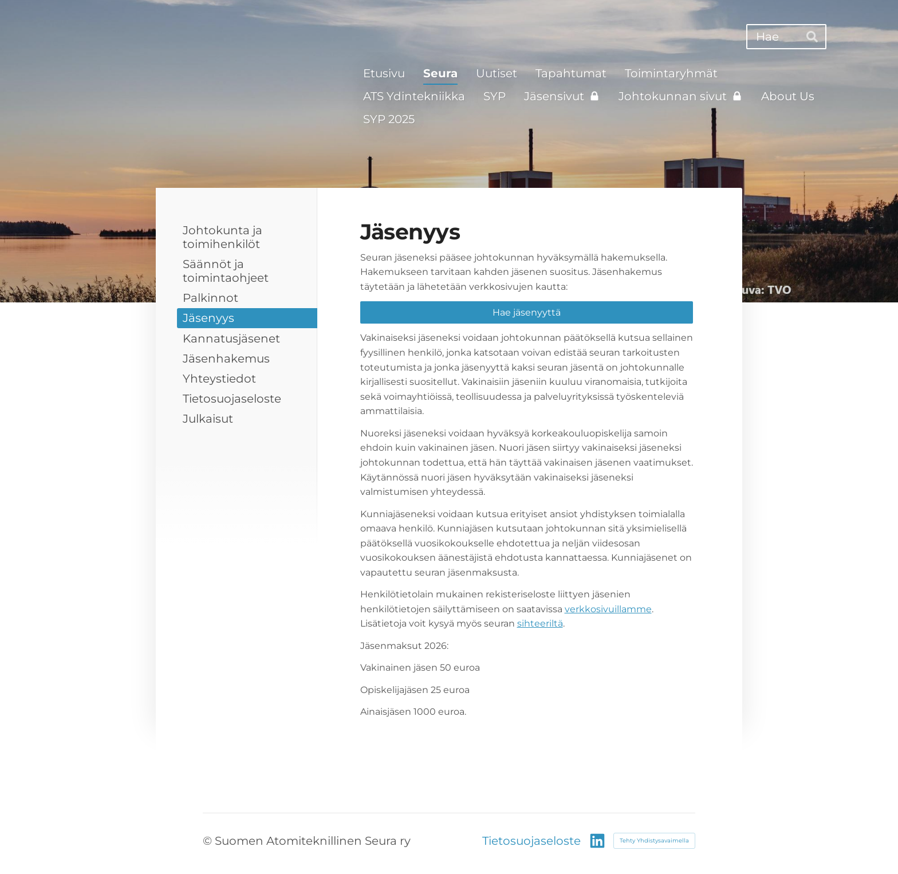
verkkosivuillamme (608, 609)
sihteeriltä (540, 623)
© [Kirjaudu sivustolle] (209, 841)
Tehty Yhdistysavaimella (654, 840)
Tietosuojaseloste (531, 841)
